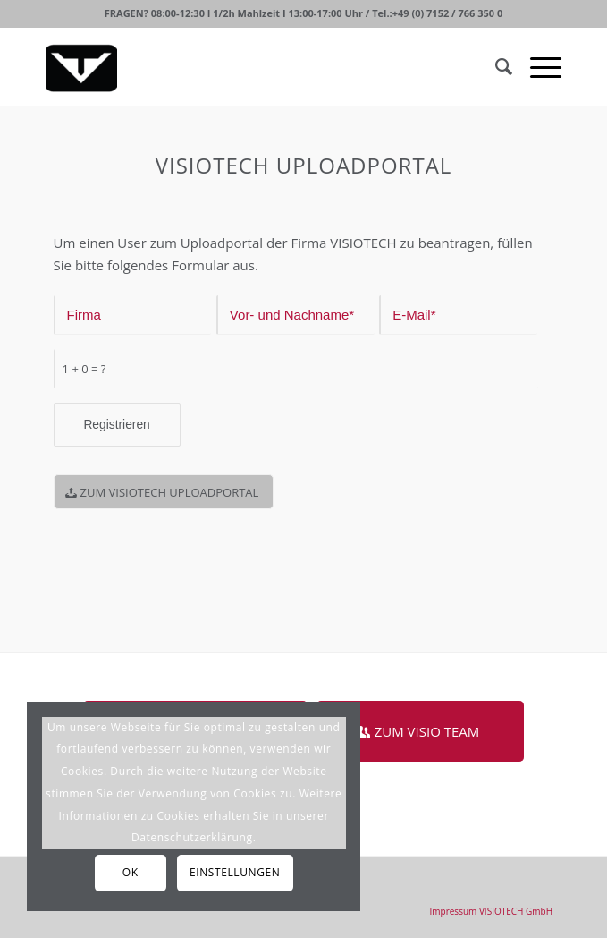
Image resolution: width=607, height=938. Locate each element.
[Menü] (536, 66)
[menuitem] (491, 911)
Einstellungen (235, 872)
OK (130, 872)
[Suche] (494, 66)
